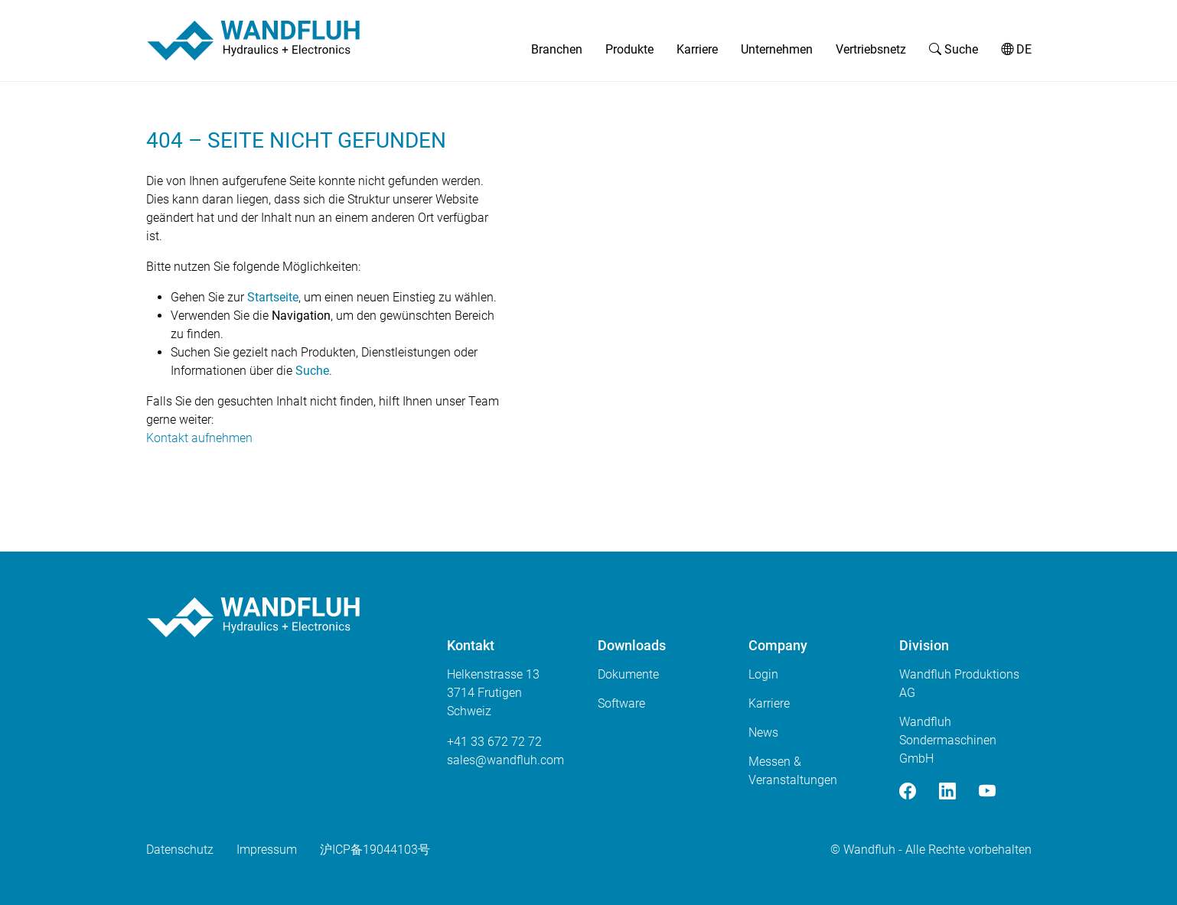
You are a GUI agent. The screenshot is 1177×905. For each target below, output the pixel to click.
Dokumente (628, 674)
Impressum (266, 849)
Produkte (629, 49)
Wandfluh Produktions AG (959, 683)
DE (1016, 49)
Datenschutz (180, 849)
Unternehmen (777, 49)
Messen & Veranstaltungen (792, 770)
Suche (953, 49)
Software (621, 703)
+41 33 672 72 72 (494, 741)
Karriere (697, 49)
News (763, 732)
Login (763, 674)
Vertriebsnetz (871, 49)
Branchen (556, 49)
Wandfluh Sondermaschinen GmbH (947, 740)
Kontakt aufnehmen (199, 438)
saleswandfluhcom (505, 760)
